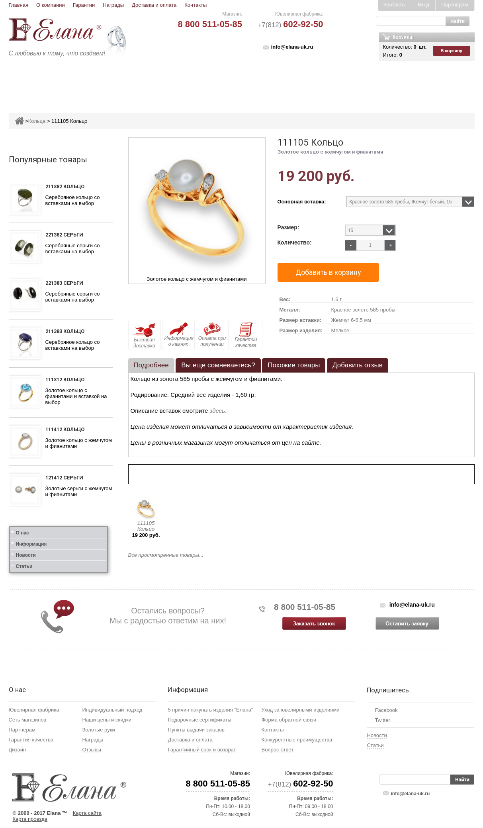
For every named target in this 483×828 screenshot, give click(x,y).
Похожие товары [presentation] (294, 365)
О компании (50, 5)
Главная (18, 5)
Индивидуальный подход (112, 710)
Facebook (386, 710)
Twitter (382, 720)
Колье (247, 82)
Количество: (295, 243)
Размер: (288, 228)
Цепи (345, 82)
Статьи (24, 566)
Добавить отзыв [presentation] (357, 365)
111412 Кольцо (64, 429)
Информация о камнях (179, 334)
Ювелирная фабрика (34, 710)
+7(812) (290, 25)
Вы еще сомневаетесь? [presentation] (218, 365)
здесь (217, 410)
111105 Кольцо (145, 526)
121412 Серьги (64, 478)
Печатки (280, 82)
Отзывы (92, 750)
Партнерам (454, 5)
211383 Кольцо (64, 331)
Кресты (315, 82)
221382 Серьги (64, 235)
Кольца (111, 82)
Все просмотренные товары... (165, 555)
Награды (113, 5)
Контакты (195, 5)
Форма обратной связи (288, 720)
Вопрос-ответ (277, 750)
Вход (423, 5)
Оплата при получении (212, 334)
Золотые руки (98, 730)
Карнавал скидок (391, 82)
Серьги (144, 82)
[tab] (151, 365)
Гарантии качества (246, 335)
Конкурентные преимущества (296, 740)
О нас (22, 533)
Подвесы (181, 82)
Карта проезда (30, 819)
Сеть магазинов (28, 720)
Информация (31, 544)
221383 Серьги (64, 283)
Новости (26, 555)
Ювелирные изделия (56, 82)
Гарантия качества (31, 740)
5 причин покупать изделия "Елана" (210, 710)
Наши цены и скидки (106, 720)
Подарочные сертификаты (199, 720)
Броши (216, 82)
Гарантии (84, 5)
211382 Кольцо (64, 186)
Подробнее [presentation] (151, 365)
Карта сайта (87, 813)
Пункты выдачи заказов (196, 730)
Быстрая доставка (144, 335)
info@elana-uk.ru (292, 47)
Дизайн (17, 750)
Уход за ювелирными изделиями (300, 710)
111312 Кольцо (64, 379)
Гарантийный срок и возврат (202, 750)
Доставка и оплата (154, 5)
